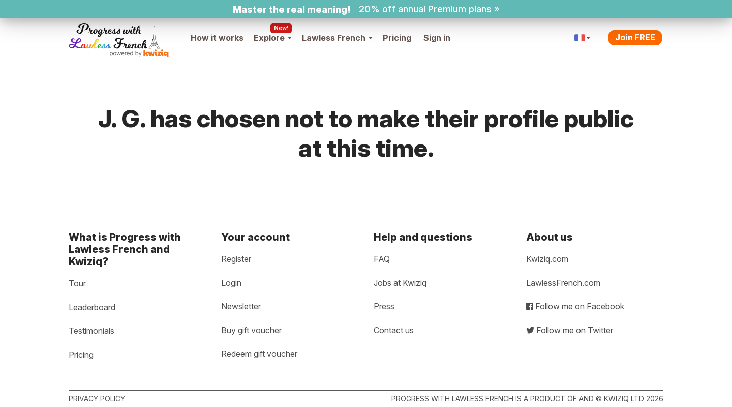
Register (236, 259)
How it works (217, 38)
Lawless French (337, 38)
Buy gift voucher (251, 330)
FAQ (382, 259)
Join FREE (635, 37)
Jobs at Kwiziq (400, 283)
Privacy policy (97, 398)
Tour (77, 283)
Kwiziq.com (547, 259)
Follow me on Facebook (575, 306)
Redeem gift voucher (259, 353)
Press (384, 306)
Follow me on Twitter (569, 330)
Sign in (436, 38)
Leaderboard (92, 307)
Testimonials (91, 331)
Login (231, 283)
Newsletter (241, 306)
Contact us (394, 330)
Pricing (397, 38)
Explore (273, 38)
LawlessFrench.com (563, 283)
